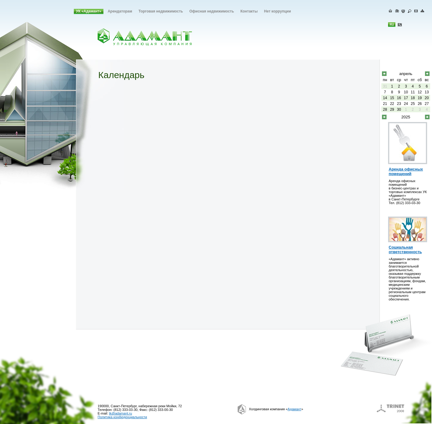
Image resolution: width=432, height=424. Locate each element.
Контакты (249, 11)
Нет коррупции (277, 11)
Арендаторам (120, 11)
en (400, 24)
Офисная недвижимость (211, 11)
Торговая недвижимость (161, 11)
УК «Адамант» (88, 11)
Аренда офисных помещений (406, 171)
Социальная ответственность (405, 249)
